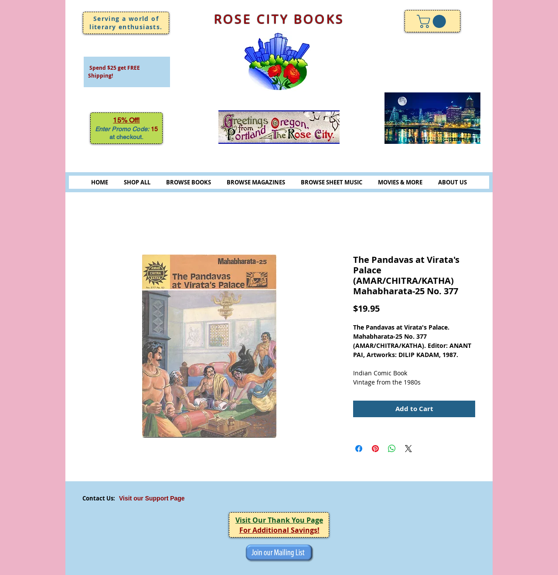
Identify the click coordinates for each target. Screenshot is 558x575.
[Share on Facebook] (359, 448)
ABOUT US (452, 182)
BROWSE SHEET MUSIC (331, 182)
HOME (99, 182)
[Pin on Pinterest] (375, 448)
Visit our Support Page (152, 498)
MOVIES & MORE (400, 182)
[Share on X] (408, 448)
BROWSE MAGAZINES (256, 182)
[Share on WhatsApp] (392, 448)
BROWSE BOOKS (188, 182)
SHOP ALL (137, 182)
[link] (433, 21)
